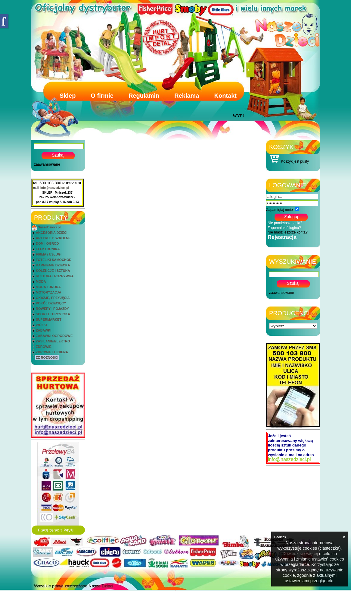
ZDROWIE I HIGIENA (52, 352)
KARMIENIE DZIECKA (53, 265)
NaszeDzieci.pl (49, 227)
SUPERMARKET (48, 319)
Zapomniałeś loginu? (284, 228)
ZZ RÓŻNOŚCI (47, 357)
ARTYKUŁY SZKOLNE (53, 238)
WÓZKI (41, 325)
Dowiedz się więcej (300, 553)
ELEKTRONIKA (48, 249)
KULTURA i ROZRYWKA (54, 276)
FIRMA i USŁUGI (48, 254)
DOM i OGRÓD (47, 243)
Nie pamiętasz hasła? (285, 223)
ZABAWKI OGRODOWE (54, 336)
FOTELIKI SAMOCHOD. (54, 260)
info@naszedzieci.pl (54, 187)
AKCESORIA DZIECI (51, 232)
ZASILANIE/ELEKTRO (53, 341)
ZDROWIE (43, 346)
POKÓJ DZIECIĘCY (51, 303)
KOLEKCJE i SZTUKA (53, 270)
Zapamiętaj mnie (279, 210)
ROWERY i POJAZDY (52, 308)
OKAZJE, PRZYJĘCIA (53, 298)
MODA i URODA (48, 287)
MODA (41, 281)
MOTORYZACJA (48, 292)
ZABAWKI (43, 330)
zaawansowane (47, 164)
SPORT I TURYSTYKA (53, 314)
